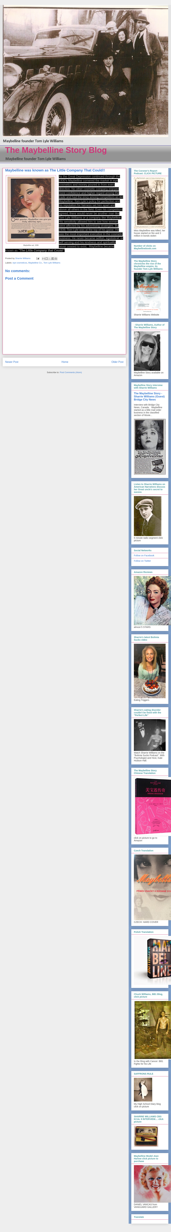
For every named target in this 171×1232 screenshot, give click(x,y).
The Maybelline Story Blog (56, 150)
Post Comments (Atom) (71, 372)
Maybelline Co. (35, 263)
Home (65, 362)
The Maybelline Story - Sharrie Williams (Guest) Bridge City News (149, 396)
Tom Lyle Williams (51, 263)
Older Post (117, 362)
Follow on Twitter (142, 561)
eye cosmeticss (20, 263)
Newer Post (11, 362)
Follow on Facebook (144, 555)
